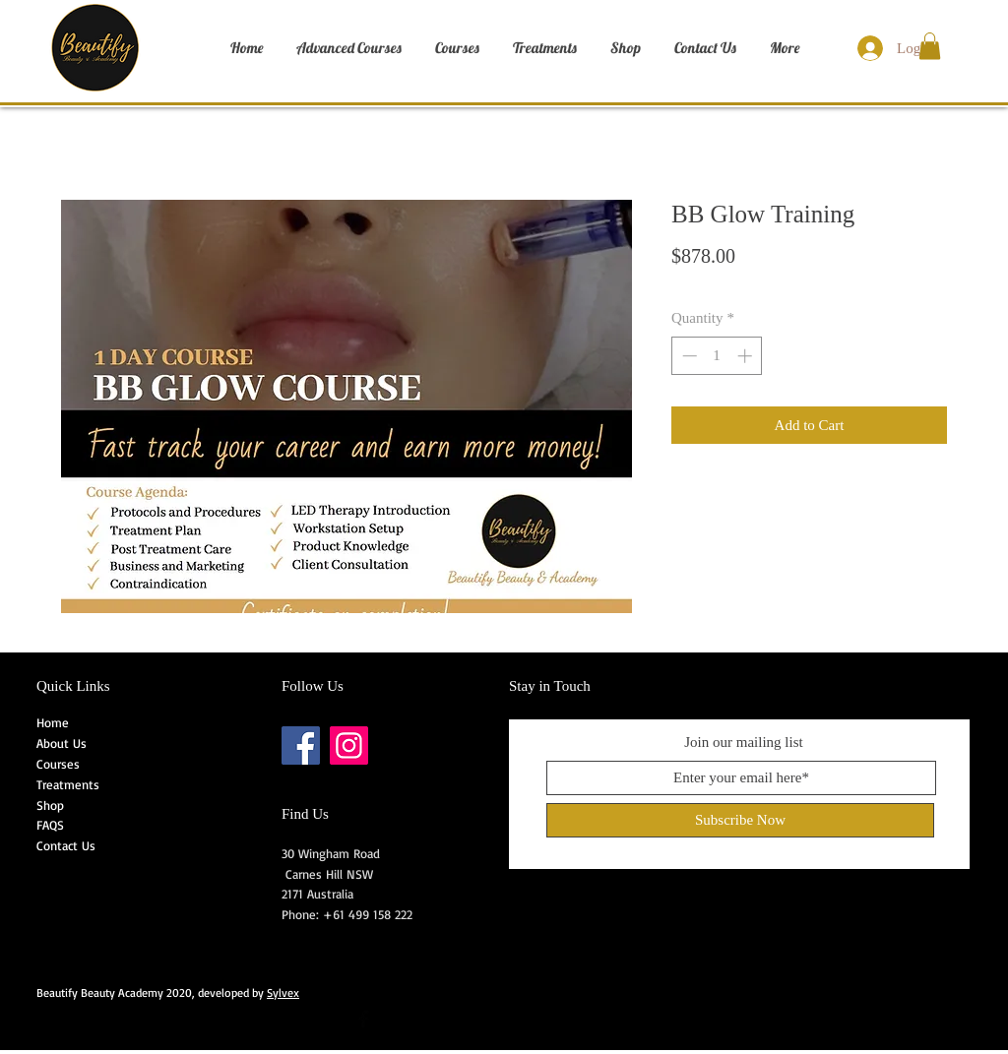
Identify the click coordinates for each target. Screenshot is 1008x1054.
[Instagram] (349, 745)
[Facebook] (301, 745)
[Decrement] (687, 356)
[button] (929, 45)
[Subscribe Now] (740, 820)
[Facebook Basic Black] (363, 1019)
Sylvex (283, 992)
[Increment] (746, 356)
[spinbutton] (717, 356)
